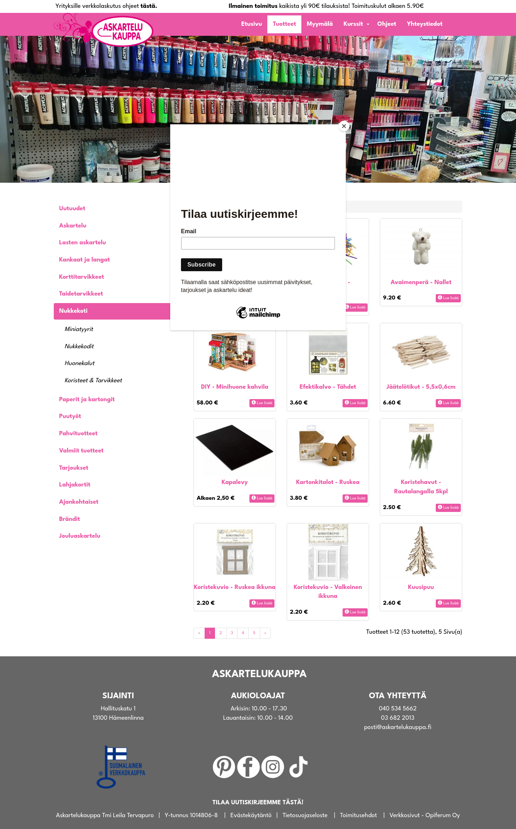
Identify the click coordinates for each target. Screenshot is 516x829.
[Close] (344, 126)
